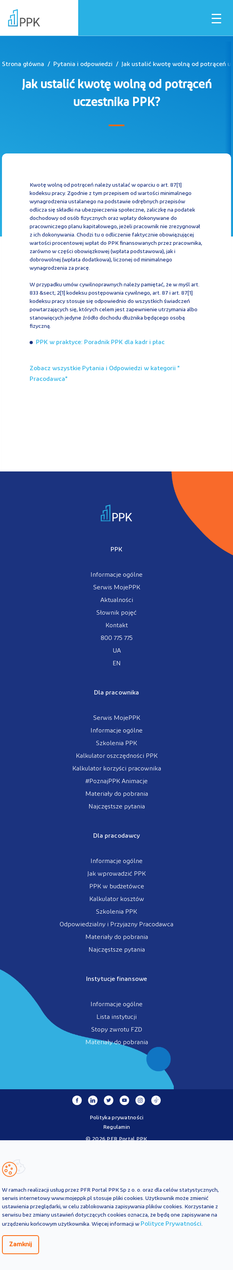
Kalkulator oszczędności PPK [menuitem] (117, 756)
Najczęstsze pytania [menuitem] (116, 807)
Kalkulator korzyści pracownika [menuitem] (116, 769)
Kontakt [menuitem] (116, 626)
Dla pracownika (116, 693)
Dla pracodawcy (116, 836)
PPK (116, 550)
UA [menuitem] (117, 651)
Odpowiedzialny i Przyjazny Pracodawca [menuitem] (116, 925)
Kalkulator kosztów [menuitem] (116, 899)
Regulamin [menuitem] (116, 1127)
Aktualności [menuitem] (116, 600)
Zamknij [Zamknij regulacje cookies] (20, 1245)
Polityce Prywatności (171, 1224)
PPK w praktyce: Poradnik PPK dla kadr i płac (100, 342)
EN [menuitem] (117, 664)
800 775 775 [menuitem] (117, 638)
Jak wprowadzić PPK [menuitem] (116, 874)
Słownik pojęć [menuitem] (116, 613)
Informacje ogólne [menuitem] (116, 575)
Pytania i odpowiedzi (83, 64)
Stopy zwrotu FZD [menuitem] (116, 1030)
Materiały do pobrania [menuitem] (116, 794)
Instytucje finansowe (116, 979)
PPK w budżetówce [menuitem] (116, 887)
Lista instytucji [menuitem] (116, 1017)
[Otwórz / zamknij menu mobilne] (216, 18)
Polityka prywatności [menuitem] (117, 1118)
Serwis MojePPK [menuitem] (116, 588)
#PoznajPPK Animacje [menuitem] (116, 781)
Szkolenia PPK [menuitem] (116, 743)
